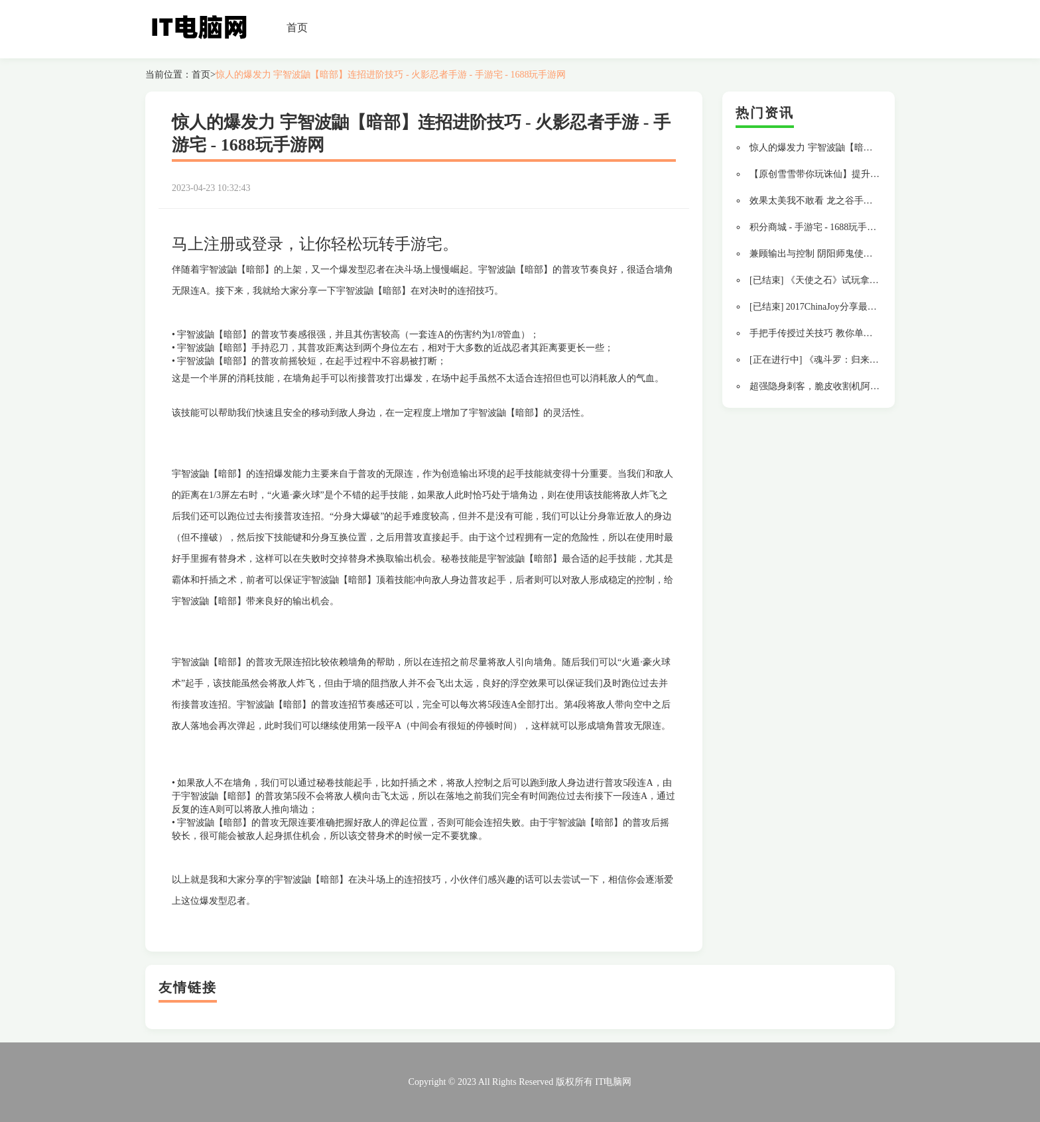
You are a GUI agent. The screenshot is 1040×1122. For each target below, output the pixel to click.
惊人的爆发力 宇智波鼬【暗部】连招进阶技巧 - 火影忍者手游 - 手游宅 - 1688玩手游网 (391, 75)
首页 (297, 27)
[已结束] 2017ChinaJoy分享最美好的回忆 (831, 307)
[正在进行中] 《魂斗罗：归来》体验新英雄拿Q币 (849, 360)
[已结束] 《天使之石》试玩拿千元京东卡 (832, 280)
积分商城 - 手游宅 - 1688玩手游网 (817, 227)
